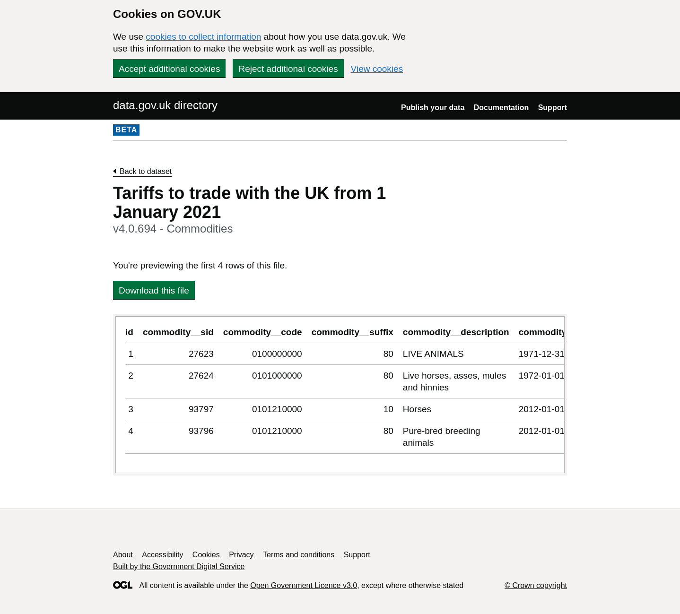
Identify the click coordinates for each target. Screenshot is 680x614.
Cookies (206, 555)
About (123, 555)
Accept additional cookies (169, 69)
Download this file (154, 290)
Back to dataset (146, 171)
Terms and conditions (298, 555)
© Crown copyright (536, 585)
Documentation (501, 108)
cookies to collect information (203, 37)
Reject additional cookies (288, 69)
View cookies (377, 68)
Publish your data (432, 108)
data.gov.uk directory (165, 105)
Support (552, 108)
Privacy (241, 555)
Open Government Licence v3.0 (303, 585)
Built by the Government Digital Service (178, 566)
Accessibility (162, 555)
